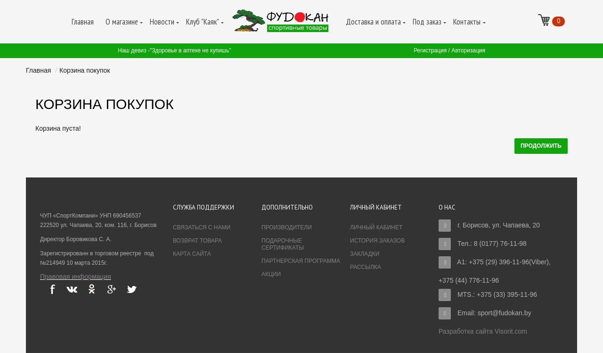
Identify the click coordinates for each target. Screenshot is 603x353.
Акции (271, 274)
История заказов (377, 240)
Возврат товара (197, 240)
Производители (286, 227)
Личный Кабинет (376, 227)
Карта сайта (192, 254)
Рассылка (365, 267)
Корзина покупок (84, 70)
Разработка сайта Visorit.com (483, 331)
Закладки (364, 254)
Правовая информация (75, 276)
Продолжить (541, 146)
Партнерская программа (300, 261)
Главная (38, 70)
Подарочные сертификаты (282, 244)
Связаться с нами (201, 227)
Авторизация (468, 50)
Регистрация (430, 50)
